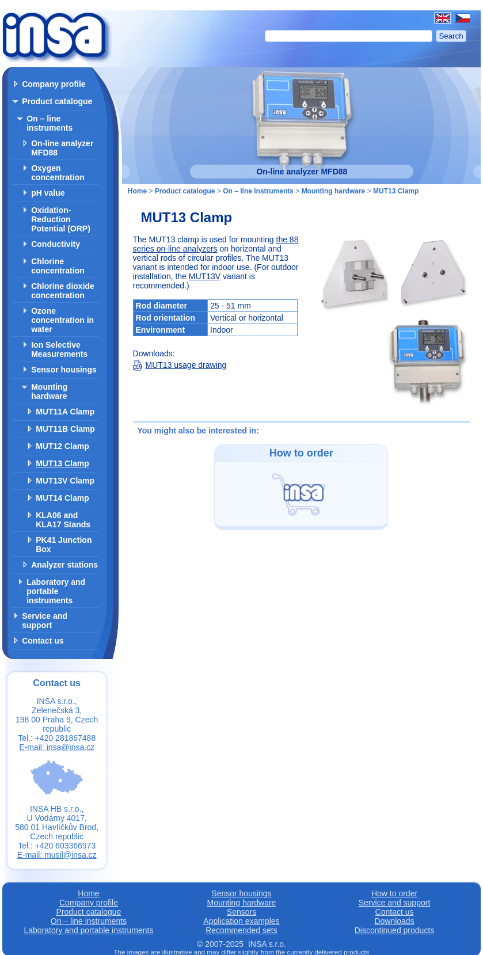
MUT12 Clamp (62, 446)
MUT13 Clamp (62, 463)
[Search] (349, 36)
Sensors (241, 911)
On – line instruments (49, 123)
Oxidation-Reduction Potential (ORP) (60, 219)
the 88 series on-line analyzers (216, 244)
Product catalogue (57, 101)
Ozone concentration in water (62, 320)
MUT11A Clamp (65, 411)
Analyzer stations (64, 564)
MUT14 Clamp (62, 498)
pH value (47, 192)
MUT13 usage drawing (180, 365)
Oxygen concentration (58, 172)
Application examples (241, 921)
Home (137, 191)
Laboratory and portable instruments (55, 591)
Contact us (42, 640)
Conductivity (55, 244)
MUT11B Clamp (65, 428)
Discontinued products (395, 930)
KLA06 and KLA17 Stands (63, 520)
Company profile (53, 84)
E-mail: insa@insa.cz (56, 747)
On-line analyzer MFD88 (62, 148)
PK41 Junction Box (64, 544)
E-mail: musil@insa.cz (57, 854)
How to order (394, 893)
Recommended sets (241, 930)
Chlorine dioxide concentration (62, 290)
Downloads (394, 921)
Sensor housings (64, 369)
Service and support (44, 620)
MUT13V (204, 276)
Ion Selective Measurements (59, 349)
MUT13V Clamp (65, 480)
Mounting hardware (49, 391)
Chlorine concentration (58, 266)
